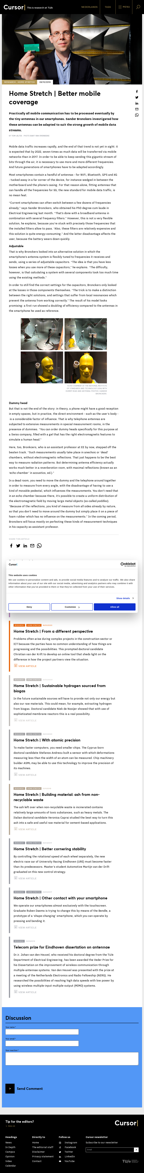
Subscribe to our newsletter (102, 1142)
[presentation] (27, 1073)
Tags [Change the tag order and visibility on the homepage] (108, 7)
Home (35, 1142)
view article (27, 666)
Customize (72, 607)
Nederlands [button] (89, 7)
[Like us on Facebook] (67, 1147)
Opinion (9, 1156)
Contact (36, 1161)
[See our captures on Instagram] (68, 1142)
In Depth (10, 1147)
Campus (10, 1151)
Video (8, 1161)
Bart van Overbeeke (39, 136)
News (8, 1142)
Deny (29, 607)
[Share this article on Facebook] (137, 91)
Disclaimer (38, 1151)
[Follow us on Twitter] (66, 1151)
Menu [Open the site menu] (124, 7)
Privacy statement (43, 1156)
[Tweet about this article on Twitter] (137, 97)
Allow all (114, 607)
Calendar (10, 1165)
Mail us (11, 1126)
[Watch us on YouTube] (66, 1161)
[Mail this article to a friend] (137, 109)
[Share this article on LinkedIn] (137, 103)
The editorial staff (42, 1147)
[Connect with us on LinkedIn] (67, 1156)
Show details (123, 598)
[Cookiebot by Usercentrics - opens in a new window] (123, 564)
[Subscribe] (136, 1149)
